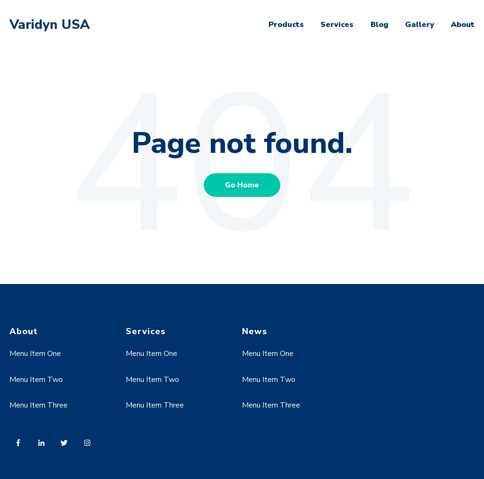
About (463, 24)
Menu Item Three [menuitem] (38, 405)
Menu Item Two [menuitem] (36, 379)
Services (337, 24)
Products (286, 24)
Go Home (242, 185)
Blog (380, 24)
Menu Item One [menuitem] (35, 353)
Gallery (419, 24)
